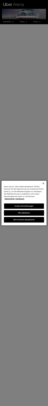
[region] (24, 203)
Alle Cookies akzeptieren (24, 220)
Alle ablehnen (24, 213)
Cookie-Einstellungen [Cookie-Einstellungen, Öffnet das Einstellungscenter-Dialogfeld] (23, 206)
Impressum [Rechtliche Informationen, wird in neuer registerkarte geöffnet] (19, 199)
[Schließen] (43, 183)
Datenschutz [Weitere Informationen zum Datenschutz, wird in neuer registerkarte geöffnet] (10, 199)
